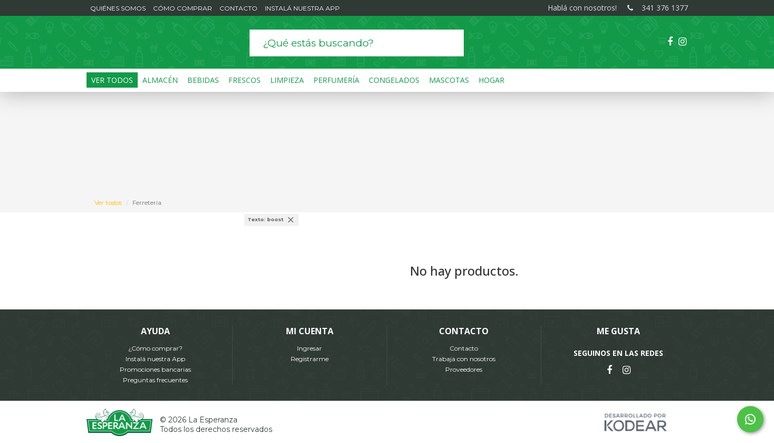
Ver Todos (112, 80)
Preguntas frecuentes (155, 380)
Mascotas (449, 80)
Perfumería (336, 80)
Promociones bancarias (155, 369)
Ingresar (309, 348)
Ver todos (108, 202)
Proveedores (463, 369)
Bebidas (203, 80)
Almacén (160, 80)
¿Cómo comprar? (155, 348)
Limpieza (287, 80)
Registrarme (310, 359)
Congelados (394, 80)
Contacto (464, 348)
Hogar (491, 80)
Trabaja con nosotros (463, 359)
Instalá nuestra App (155, 359)
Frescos (244, 80)
